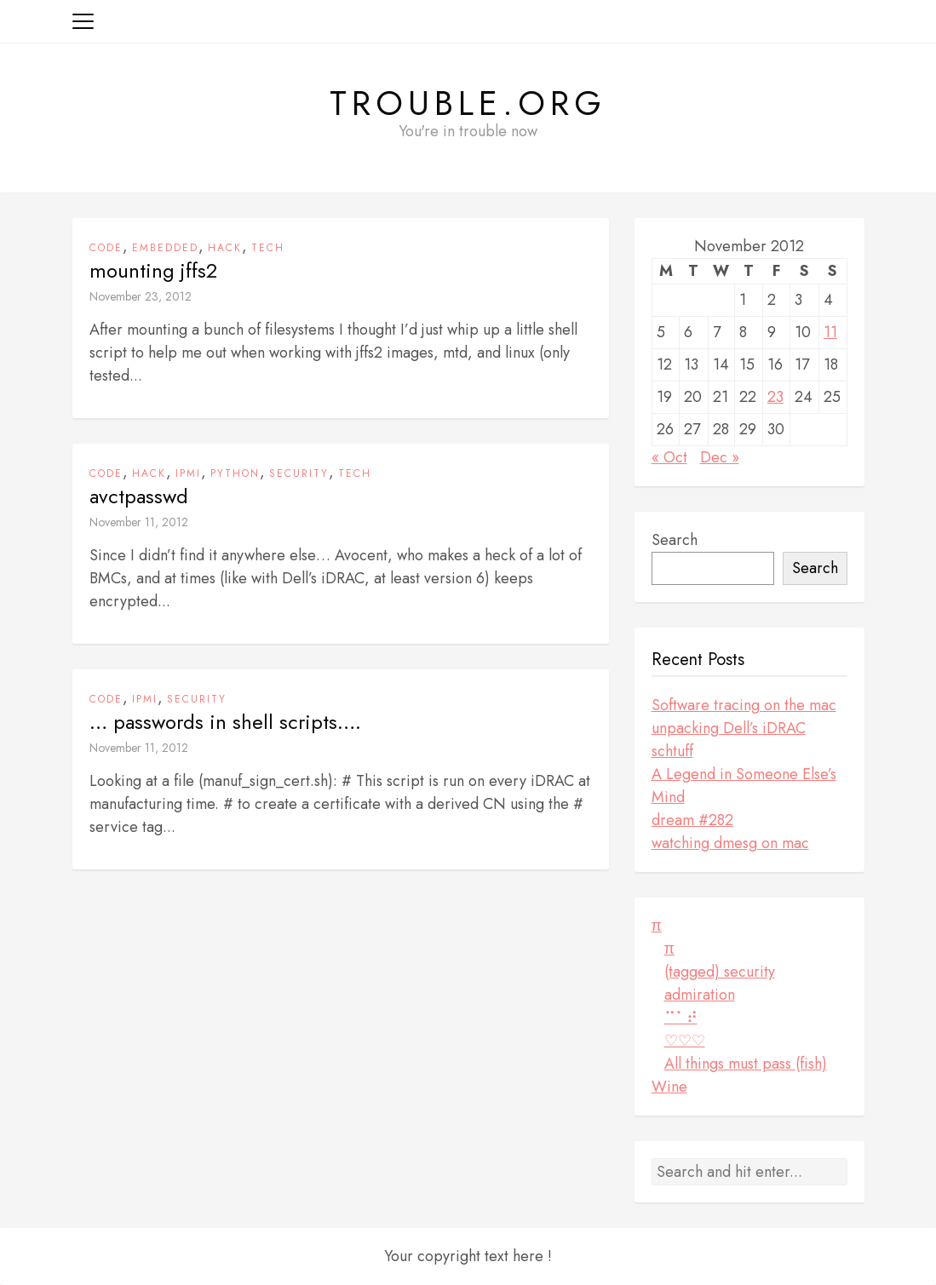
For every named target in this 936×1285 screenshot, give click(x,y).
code (106, 247)
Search (675, 540)
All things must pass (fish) (745, 1064)
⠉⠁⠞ (681, 1018)
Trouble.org (468, 103)
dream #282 (692, 820)
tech (267, 247)
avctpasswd (138, 496)
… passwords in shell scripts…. (225, 722)
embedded (165, 247)
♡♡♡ (684, 1041)
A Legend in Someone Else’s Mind (744, 785)
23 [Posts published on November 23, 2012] (775, 397)
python (235, 473)
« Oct (669, 457)
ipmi (188, 473)
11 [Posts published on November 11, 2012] (830, 332)
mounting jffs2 (153, 271)
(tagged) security (719, 972)
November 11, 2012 (138, 522)
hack (225, 247)
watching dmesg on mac (730, 843)
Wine (669, 1087)
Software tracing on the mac (744, 705)
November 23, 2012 (140, 296)
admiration (699, 995)
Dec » (719, 457)
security (299, 473)
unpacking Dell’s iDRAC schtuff (729, 739)
